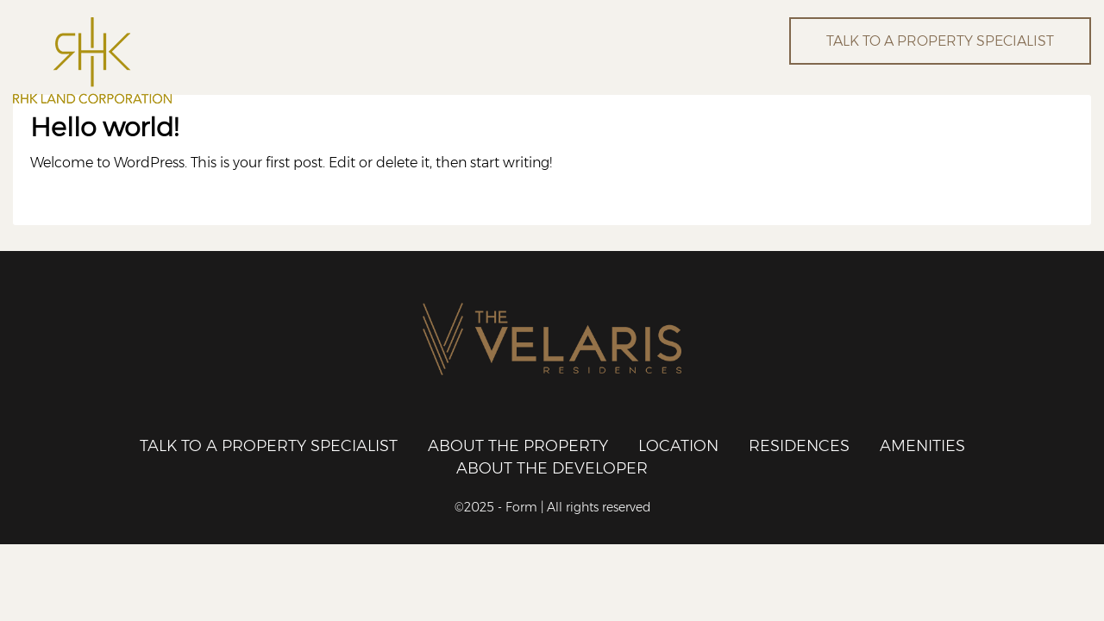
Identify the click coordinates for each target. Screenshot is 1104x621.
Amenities (922, 445)
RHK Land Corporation (183, 60)
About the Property (518, 445)
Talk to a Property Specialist (269, 445)
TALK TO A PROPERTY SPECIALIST (940, 41)
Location (678, 445)
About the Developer (552, 468)
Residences (799, 445)
